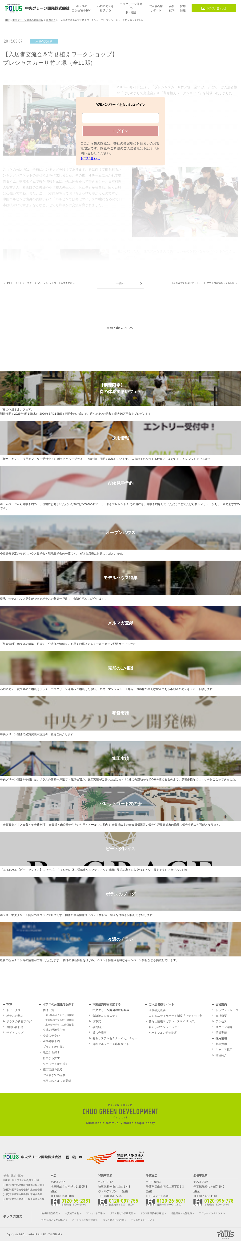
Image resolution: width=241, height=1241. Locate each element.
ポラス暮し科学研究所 (121, 1213)
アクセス (221, 1021)
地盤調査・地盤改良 (181, 1213)
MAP (54, 1191)
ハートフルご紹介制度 (163, 1032)
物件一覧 (48, 1010)
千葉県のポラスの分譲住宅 (59, 1020)
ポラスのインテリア (141, 1220)
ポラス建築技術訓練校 (152, 1213)
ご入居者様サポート (161, 1004)
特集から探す (51, 1058)
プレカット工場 (94, 1213)
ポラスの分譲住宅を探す (58, 1004)
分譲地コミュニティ (105, 1015)
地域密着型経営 (49, 1213)
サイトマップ (14, 1032)
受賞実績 (221, 1032)
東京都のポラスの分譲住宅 (59, 1024)
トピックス (13, 1010)
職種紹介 (221, 1055)
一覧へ (120, 283)
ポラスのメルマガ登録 (57, 1080)
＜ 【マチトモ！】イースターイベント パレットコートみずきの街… (39, 283)
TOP (9, 1004)
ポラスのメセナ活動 (113, 1220)
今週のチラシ (51, 1035)
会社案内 (221, 1004)
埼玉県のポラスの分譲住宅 (59, 1015)
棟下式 (96, 1021)
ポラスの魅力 (14, 1015)
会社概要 (221, 1015)
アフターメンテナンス (211, 1213)
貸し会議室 (99, 1032)
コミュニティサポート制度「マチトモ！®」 (177, 1015)
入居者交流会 (157, 1010)
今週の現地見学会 (54, 1030)
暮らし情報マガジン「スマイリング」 (173, 1021)
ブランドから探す (54, 1046)
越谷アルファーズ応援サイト (110, 1044)
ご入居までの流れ (54, 1075)
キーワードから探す (55, 1063)
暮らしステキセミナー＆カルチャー (115, 1038)
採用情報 (221, 1038)
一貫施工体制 (72, 1213)
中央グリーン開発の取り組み (110, 1010)
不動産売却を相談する (106, 1004)
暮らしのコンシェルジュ (164, 1027)
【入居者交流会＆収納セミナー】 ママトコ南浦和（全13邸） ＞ (204, 283)
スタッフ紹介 (224, 1027)
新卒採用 (221, 1044)
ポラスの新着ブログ (19, 1021)
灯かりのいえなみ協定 (53, 1220)
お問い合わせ (213, 8)
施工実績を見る (53, 1069)
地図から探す (51, 1052)
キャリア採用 (224, 1049)
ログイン (120, 131)
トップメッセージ (227, 1010)
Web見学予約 (51, 1041)
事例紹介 (98, 1027)
